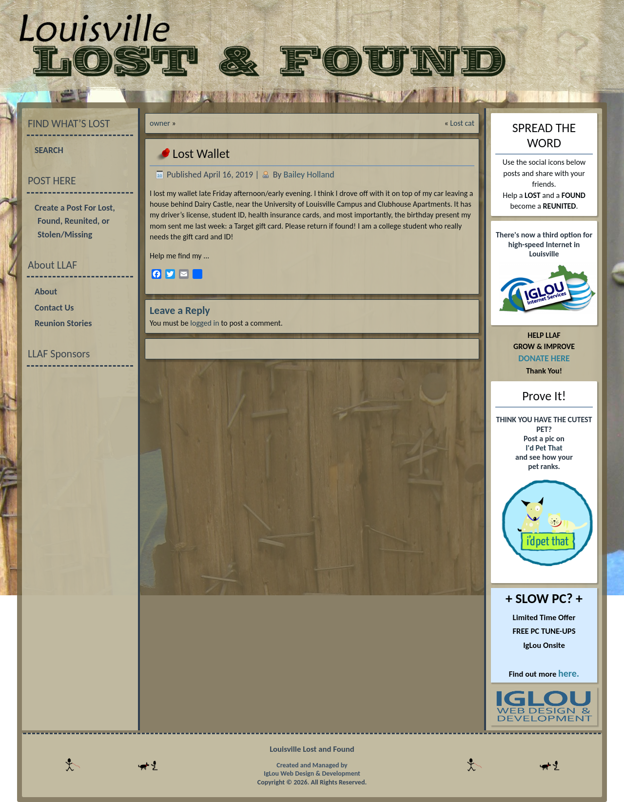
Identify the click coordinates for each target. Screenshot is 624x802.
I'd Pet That (544, 447)
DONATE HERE (544, 358)
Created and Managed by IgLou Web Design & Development (312, 769)
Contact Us (54, 307)
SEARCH (49, 150)
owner (160, 123)
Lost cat (462, 123)
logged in (204, 323)
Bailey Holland (309, 174)
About (46, 291)
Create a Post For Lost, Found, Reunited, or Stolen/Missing (75, 221)
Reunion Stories (63, 323)
